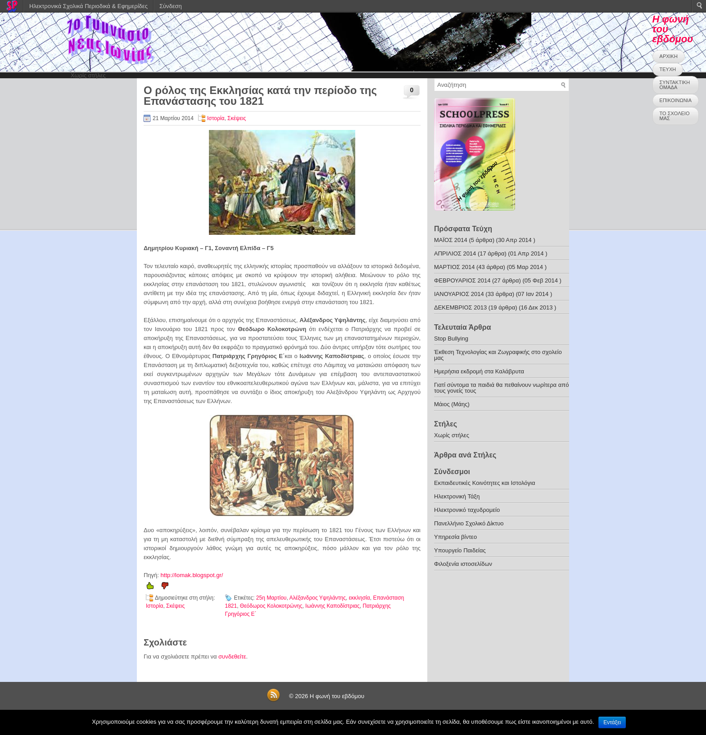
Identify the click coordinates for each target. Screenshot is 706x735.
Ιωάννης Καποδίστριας (332, 606)
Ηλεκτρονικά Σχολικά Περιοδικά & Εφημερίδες (88, 6)
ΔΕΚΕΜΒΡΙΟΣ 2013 (460, 307)
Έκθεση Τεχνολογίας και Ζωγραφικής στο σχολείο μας (498, 355)
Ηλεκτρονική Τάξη (457, 496)
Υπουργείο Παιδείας (460, 550)
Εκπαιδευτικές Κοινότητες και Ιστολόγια (484, 483)
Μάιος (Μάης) (452, 404)
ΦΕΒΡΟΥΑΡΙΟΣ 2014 (462, 280)
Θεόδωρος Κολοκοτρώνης (271, 606)
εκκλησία (359, 598)
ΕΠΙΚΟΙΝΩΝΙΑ (676, 100)
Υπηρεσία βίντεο (455, 536)
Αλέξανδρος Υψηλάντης (317, 598)
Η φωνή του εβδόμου (337, 696)
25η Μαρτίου (271, 598)
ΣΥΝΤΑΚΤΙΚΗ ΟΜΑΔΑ (675, 85)
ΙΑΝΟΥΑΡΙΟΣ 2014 (459, 294)
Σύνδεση (170, 6)
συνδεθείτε (232, 656)
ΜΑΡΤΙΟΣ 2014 (454, 267)
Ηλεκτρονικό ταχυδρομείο (467, 509)
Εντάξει (612, 722)
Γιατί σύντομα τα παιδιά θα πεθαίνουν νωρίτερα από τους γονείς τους (501, 387)
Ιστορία (215, 118)
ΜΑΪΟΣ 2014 (450, 240)
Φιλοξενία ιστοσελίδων (463, 563)
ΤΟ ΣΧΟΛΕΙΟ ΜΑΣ (675, 116)
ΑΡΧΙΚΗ (669, 56)
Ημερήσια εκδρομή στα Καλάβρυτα (479, 371)
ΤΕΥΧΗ (668, 69)
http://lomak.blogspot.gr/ (192, 575)
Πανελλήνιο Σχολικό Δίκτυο (469, 523)
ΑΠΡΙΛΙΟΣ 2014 (455, 253)
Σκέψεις (236, 118)
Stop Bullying (451, 338)
